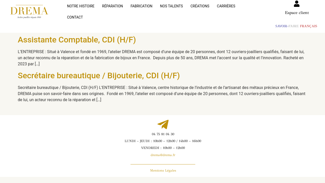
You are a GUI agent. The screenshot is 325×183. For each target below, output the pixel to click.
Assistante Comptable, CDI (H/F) (77, 36)
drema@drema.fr (163, 151)
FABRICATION (141, 10)
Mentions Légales (163, 167)
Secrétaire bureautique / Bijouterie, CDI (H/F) (99, 72)
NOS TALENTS (171, 10)
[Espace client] (297, 4)
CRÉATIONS (199, 10)
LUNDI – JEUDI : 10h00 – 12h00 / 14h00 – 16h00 (163, 137)
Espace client (297, 12)
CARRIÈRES (226, 10)
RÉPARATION (112, 10)
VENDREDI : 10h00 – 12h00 (163, 144)
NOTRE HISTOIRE (80, 10)
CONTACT (251, 10)
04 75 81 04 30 (163, 130)
